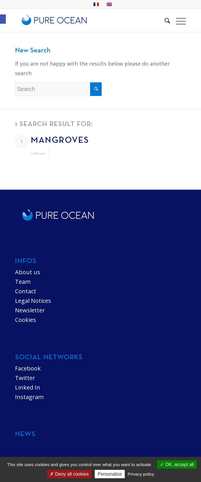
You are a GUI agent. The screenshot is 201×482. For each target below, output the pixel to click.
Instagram (29, 397)
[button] (3, 19)
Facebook (28, 368)
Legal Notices (33, 301)
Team (23, 282)
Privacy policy (141, 474)
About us (27, 272)
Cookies (25, 320)
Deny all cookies (69, 474)
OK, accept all (177, 464)
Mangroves (60, 140)
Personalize (110, 474)
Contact (25, 291)
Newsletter (30, 310)
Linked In (27, 387)
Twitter (25, 378)
